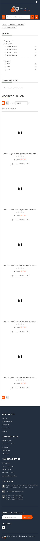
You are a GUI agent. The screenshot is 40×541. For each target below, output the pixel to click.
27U (21, 70)
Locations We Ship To (8, 473)
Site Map (4, 431)
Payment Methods (7, 466)
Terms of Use (6, 425)
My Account (5, 447)
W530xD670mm (21, 52)
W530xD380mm (21, 46)
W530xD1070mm (21, 55)
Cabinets (20, 24)
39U (21, 64)
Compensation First (8, 444)
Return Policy (6, 450)
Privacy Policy (6, 428)
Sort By (13, 103)
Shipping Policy (6, 441)
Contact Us (5, 453)
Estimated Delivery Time (9, 476)
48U (21, 67)
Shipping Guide (7, 469)
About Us (4, 418)
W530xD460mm (21, 49)
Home (5, 24)
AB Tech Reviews (7, 421)
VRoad (4, 538)
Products (12, 24)
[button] (12, 163)
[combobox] (20, 17)
